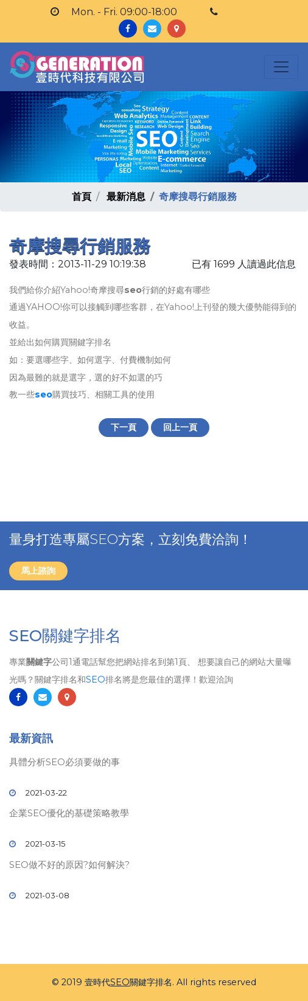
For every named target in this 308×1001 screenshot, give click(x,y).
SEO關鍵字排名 (65, 636)
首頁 (81, 196)
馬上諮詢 (38, 570)
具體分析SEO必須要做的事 (64, 762)
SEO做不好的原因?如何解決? (69, 864)
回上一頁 (180, 427)
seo (43, 394)
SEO (95, 679)
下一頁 (123, 427)
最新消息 (126, 196)
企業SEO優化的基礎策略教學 (69, 813)
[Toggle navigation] (281, 67)
